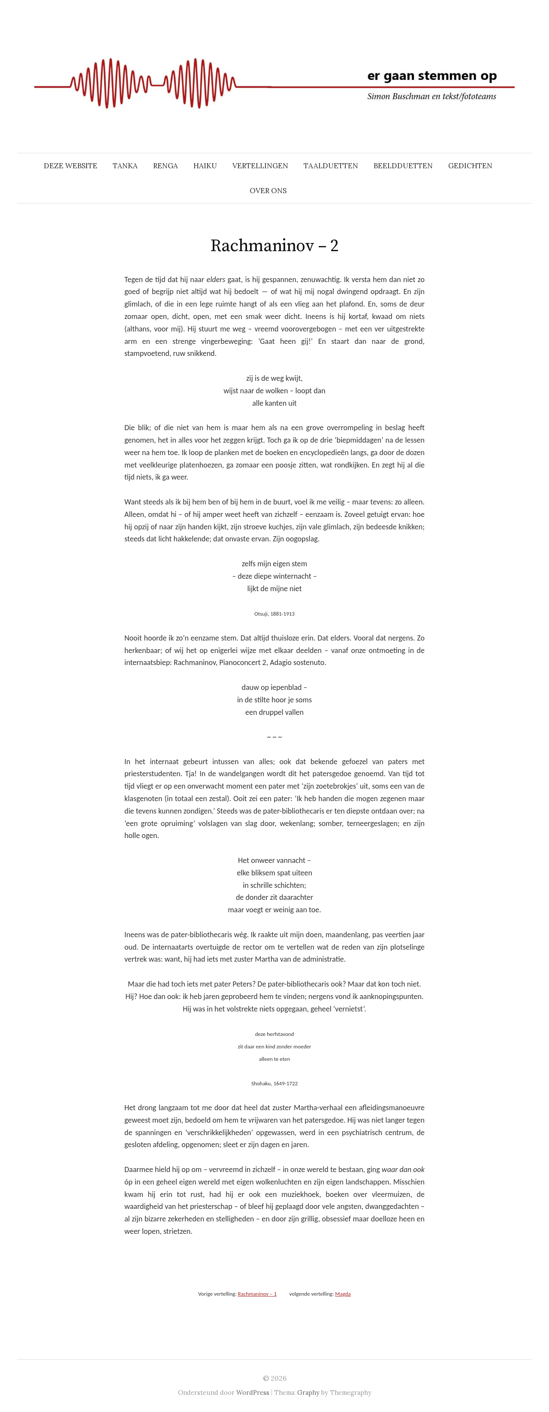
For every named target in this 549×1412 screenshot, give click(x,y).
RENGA (165, 165)
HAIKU (205, 165)
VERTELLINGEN (260, 165)
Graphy (308, 1392)
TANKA (125, 165)
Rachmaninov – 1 (257, 1294)
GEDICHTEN (470, 165)
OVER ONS (268, 190)
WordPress (252, 1392)
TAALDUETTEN (331, 165)
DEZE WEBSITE (70, 165)
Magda (342, 1294)
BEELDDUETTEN (403, 165)
